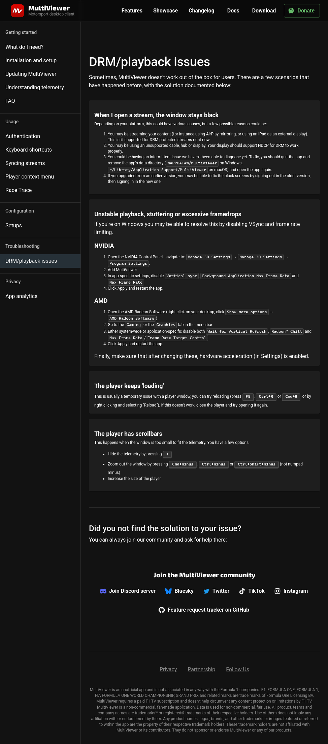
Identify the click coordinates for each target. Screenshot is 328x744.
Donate (301, 10)
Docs (233, 10)
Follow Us (237, 669)
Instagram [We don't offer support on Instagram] (291, 591)
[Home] (42, 10)
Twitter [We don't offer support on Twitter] (216, 591)
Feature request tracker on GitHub (203, 610)
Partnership (201, 669)
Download (264, 10)
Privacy (168, 669)
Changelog (202, 10)
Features (132, 10)
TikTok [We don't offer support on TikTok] (252, 591)
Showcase (165, 10)
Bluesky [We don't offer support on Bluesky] (179, 591)
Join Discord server (128, 591)
